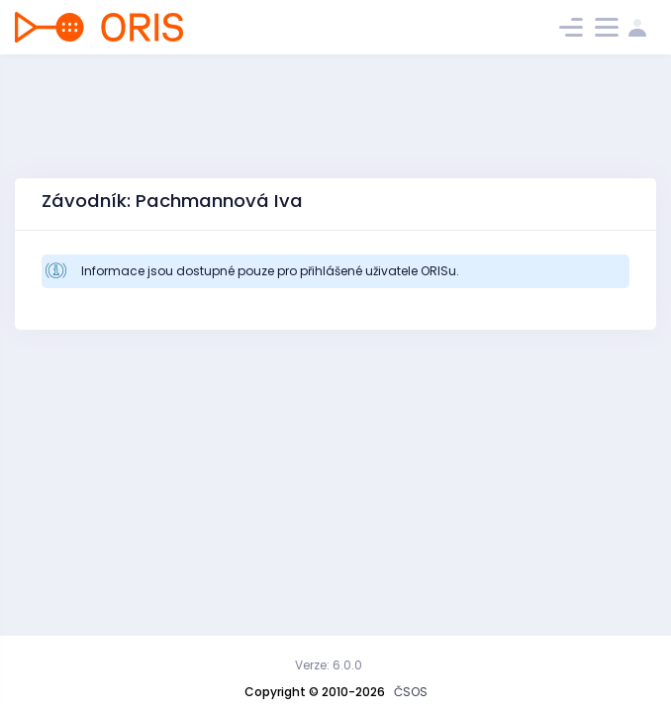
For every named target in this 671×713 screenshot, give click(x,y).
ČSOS (411, 691)
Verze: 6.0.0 (328, 665)
